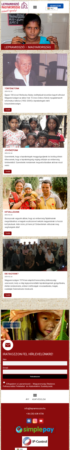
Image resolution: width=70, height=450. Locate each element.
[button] (35, 7)
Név (4, 359)
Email (5, 368)
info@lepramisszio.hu (35, 408)
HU (49, 9)
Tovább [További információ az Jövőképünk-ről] (7, 171)
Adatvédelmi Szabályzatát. (40, 386)
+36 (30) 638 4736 (35, 413)
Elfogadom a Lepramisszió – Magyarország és (29, 383)
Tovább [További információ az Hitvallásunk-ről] (7, 233)
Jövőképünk (11, 150)
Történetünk (12, 88)
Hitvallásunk (12, 212)
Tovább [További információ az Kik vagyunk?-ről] (7, 295)
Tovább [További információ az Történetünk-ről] (7, 110)
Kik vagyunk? (12, 274)
